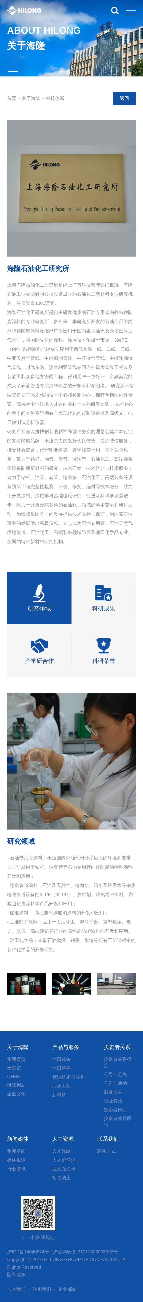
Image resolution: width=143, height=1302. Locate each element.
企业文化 (16, 1093)
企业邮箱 (67, 1289)
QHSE (13, 1076)
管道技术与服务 (68, 1077)
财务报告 (113, 1091)
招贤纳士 (61, 1177)
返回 (124, 98)
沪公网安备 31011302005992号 (85, 1251)
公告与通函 (115, 1083)
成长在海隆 (63, 1168)
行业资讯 (16, 1168)
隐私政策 (16, 1274)
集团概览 (16, 1059)
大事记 (14, 1068)
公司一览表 (115, 1074)
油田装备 (61, 1059)
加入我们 (16, 1289)
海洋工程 (61, 1085)
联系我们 (42, 1289)
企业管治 (113, 1100)
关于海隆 (31, 98)
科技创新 (55, 98)
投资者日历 (115, 1109)
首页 (11, 98)
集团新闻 (16, 1151)
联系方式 (106, 1151)
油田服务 (61, 1068)
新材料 (59, 1094)
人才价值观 (63, 1160)
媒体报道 (16, 1160)
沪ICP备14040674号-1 (30, 1251)
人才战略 (61, 1151)
